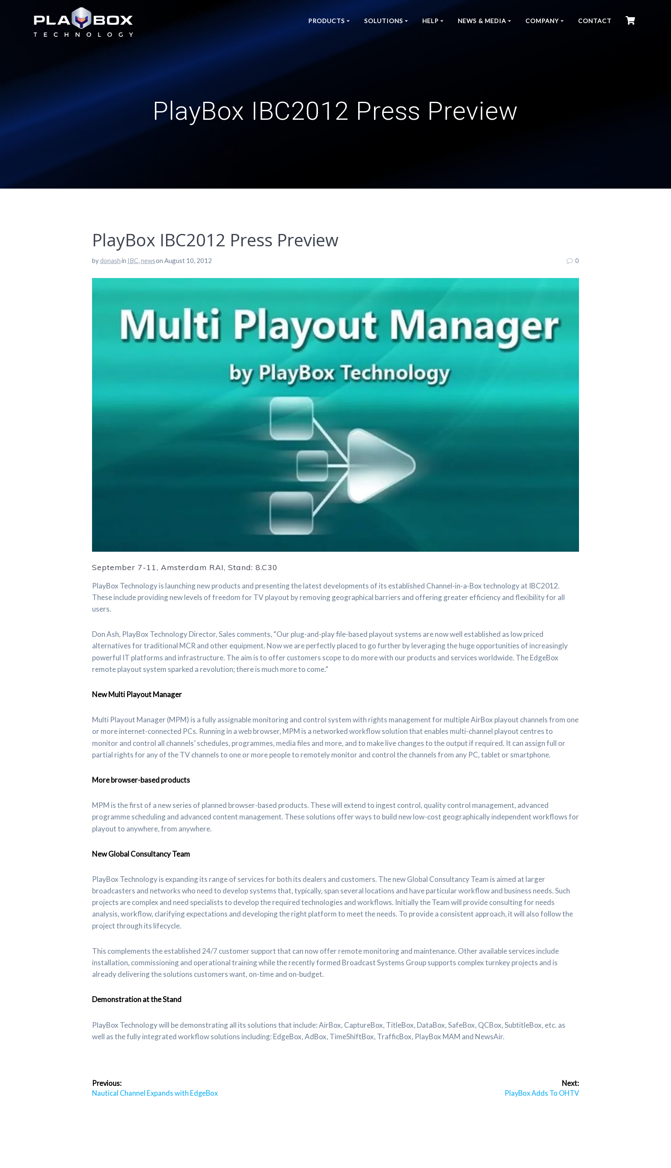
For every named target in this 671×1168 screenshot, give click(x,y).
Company (542, 20)
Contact (595, 20)
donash (110, 260)
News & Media (482, 20)
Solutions (383, 20)
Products (326, 20)
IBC (133, 260)
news (148, 260)
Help (430, 20)
